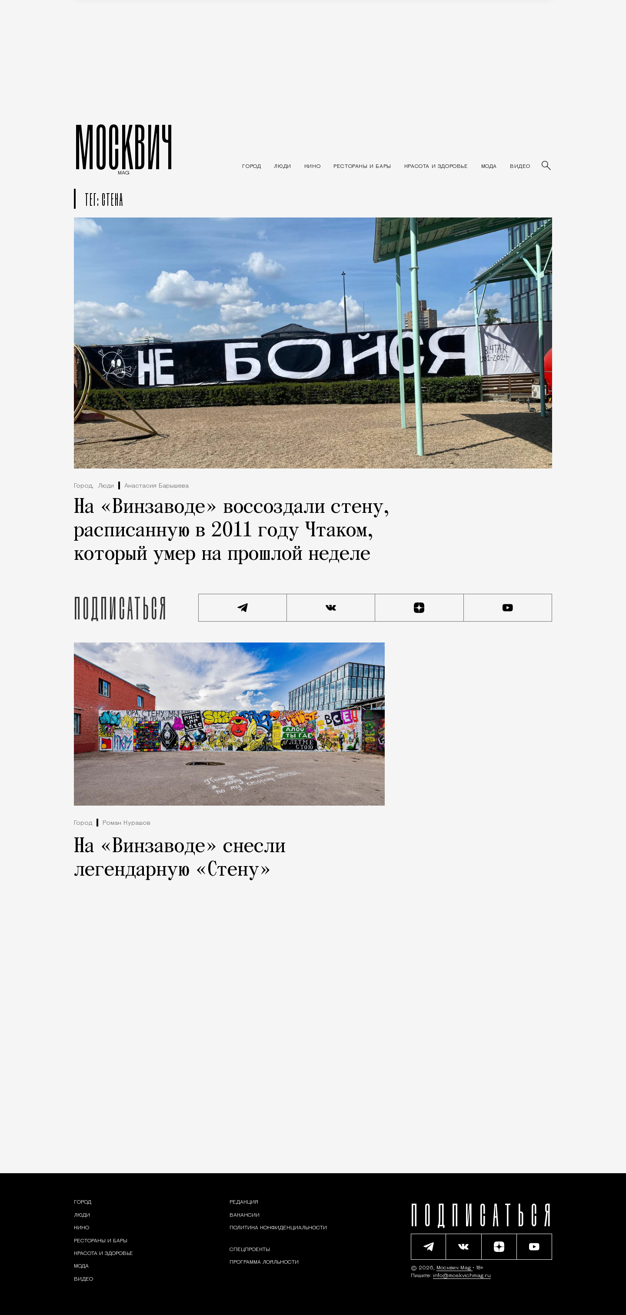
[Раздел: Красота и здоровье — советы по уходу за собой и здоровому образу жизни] (436, 166)
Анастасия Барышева (156, 486)
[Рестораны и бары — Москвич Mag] (362, 166)
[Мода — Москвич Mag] (489, 166)
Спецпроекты (250, 1249)
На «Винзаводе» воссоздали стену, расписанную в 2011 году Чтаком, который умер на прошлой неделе (232, 531)
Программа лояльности (264, 1262)
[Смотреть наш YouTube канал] (508, 608)
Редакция (244, 1202)
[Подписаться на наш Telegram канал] (242, 608)
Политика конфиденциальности (278, 1228)
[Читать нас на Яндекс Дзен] (419, 608)
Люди (106, 486)
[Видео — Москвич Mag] (520, 166)
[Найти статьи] (547, 166)
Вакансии (245, 1215)
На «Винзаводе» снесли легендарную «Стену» (180, 859)
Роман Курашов (126, 823)
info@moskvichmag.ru (462, 1275)
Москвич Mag (454, 1268)
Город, (83, 486)
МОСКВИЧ (123, 146)
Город (83, 823)
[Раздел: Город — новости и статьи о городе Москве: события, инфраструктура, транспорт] (251, 166)
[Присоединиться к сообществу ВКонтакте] (331, 608)
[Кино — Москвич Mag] (312, 166)
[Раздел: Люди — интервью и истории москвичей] (282, 166)
